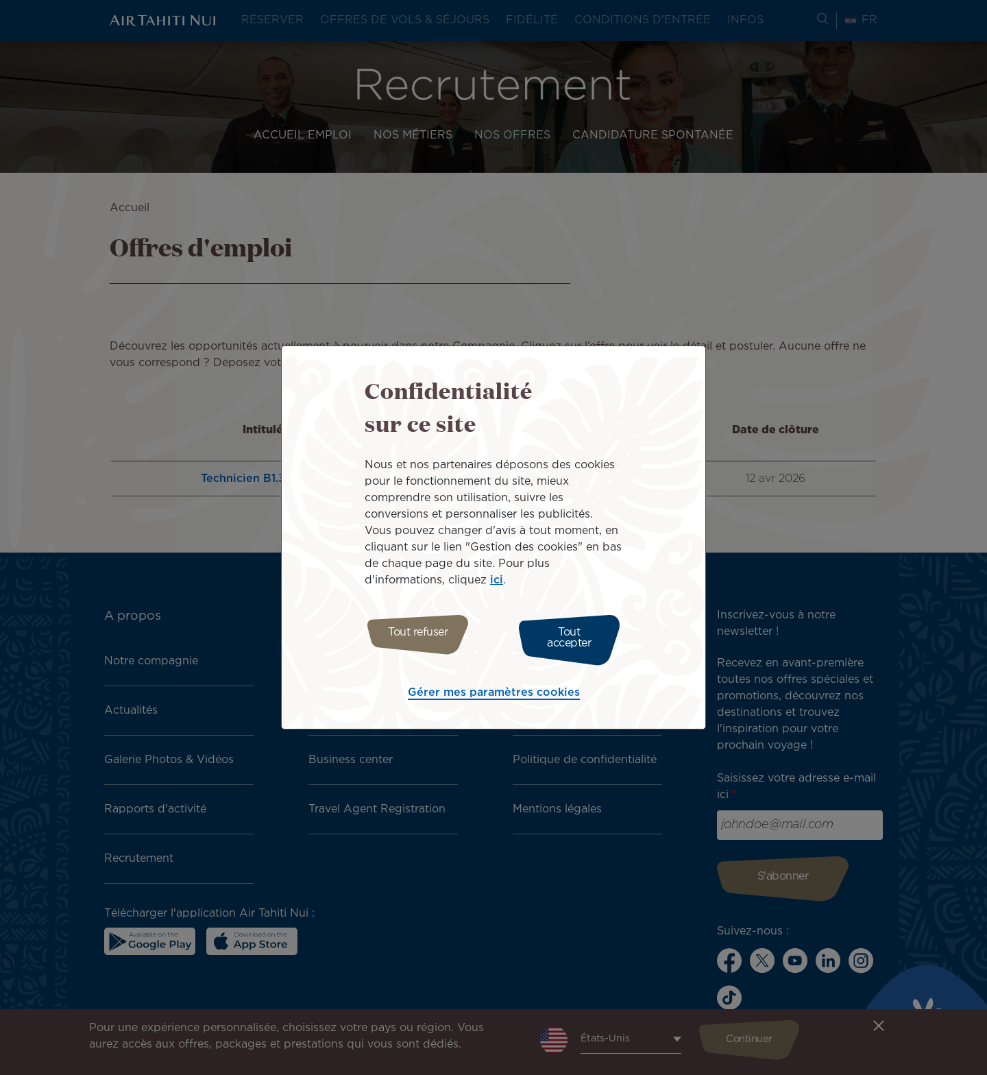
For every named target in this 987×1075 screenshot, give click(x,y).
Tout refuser (413, 638)
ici (496, 584)
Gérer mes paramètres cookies (494, 689)
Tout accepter (574, 638)
